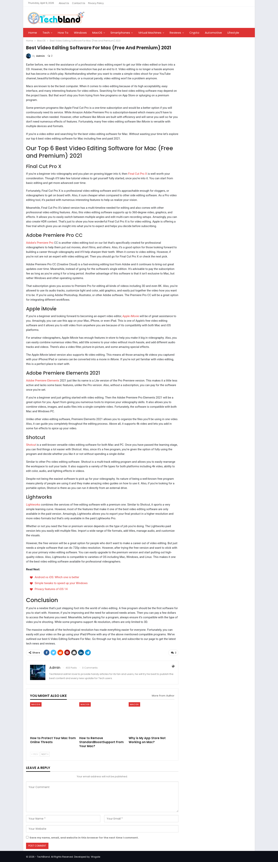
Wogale (95, 856)
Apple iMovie (131, 316)
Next (44, 753)
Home (32, 33)
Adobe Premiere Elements (42, 380)
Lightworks (33, 504)
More (231, 33)
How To (63, 33)
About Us (64, 3)
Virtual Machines (149, 33)
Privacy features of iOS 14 (51, 589)
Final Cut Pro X (137, 173)
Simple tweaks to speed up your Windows (61, 583)
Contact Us (78, 3)
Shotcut (31, 444)
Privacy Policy (96, 3)
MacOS (97, 33)
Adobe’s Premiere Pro (39, 242)
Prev (34, 753)
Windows (80, 33)
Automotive (213, 33)
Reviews (175, 33)
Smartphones (120, 33)
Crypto (194, 33)
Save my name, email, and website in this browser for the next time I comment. (84, 837)
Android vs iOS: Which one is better (57, 577)
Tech (46, 33)
